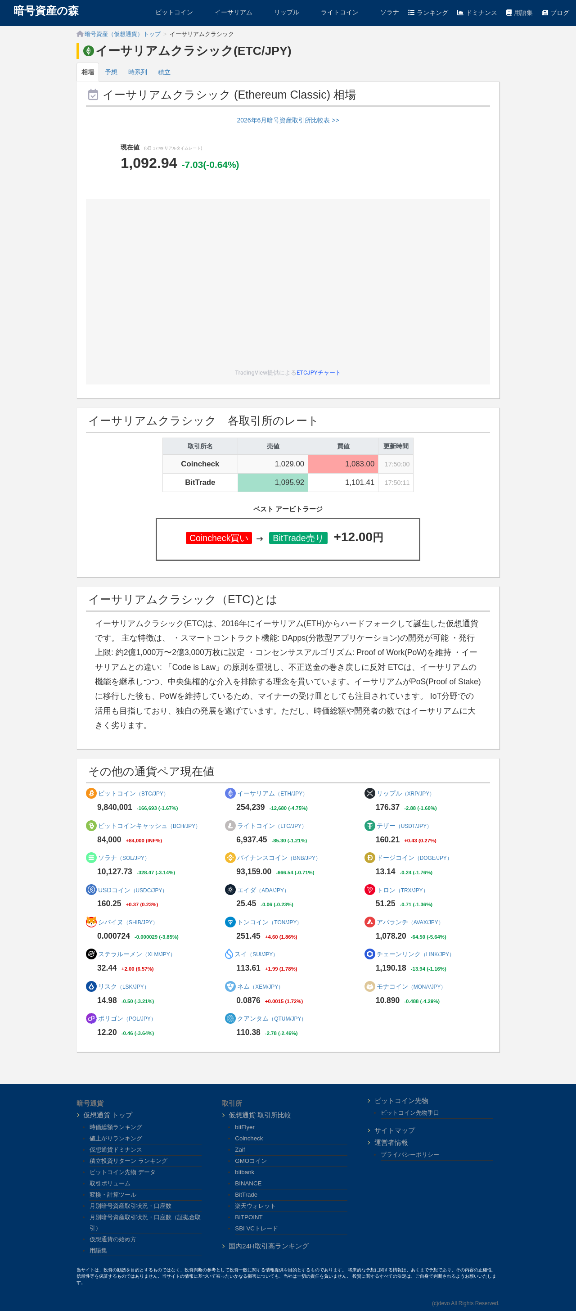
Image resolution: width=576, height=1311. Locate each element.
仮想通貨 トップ (107, 1115)
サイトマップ (394, 1130)
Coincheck (249, 1138)
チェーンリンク (416, 954)
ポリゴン (127, 1018)
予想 (111, 72)
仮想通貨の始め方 (113, 1239)
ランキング (428, 12)
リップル (280, 12)
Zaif (240, 1149)
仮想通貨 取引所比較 (260, 1115)
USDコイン (132, 890)
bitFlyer (245, 1127)
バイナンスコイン (279, 857)
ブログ (555, 12)
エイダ (263, 890)
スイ (256, 954)
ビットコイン (168, 12)
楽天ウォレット (255, 1206)
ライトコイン (333, 12)
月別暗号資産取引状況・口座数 (130, 1206)
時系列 (137, 72)
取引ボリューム (110, 1183)
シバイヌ (128, 922)
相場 (87, 72)
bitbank (244, 1172)
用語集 (519, 12)
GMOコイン (251, 1160)
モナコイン (411, 986)
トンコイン (269, 922)
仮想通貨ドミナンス (116, 1149)
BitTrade (246, 1194)
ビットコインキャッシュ (149, 825)
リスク (123, 986)
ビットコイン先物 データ (123, 1172)
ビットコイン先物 (401, 1100)
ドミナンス (477, 12)
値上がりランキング (116, 1138)
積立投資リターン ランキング (128, 1160)
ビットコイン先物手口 (410, 1112)
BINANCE (248, 1183)
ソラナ (383, 12)
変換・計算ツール (113, 1194)
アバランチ (410, 922)
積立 (164, 72)
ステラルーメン (137, 954)
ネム (260, 986)
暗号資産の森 (46, 11)
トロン (402, 890)
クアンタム (271, 1018)
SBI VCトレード (256, 1228)
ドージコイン (414, 857)
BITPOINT (248, 1217)
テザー (404, 825)
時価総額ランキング (116, 1127)
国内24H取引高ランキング (269, 1246)
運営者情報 (391, 1142)
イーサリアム (227, 12)
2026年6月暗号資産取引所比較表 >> (288, 120)
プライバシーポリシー (410, 1154)
